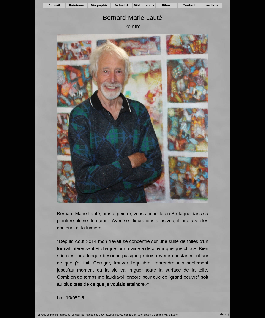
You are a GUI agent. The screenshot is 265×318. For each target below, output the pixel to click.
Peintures (76, 5)
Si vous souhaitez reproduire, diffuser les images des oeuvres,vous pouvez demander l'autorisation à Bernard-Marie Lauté (108, 314)
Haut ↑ (224, 314)
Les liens (211, 5)
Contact (189, 5)
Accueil (54, 5)
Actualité (121, 5)
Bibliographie (144, 5)
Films (166, 5)
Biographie (99, 5)
